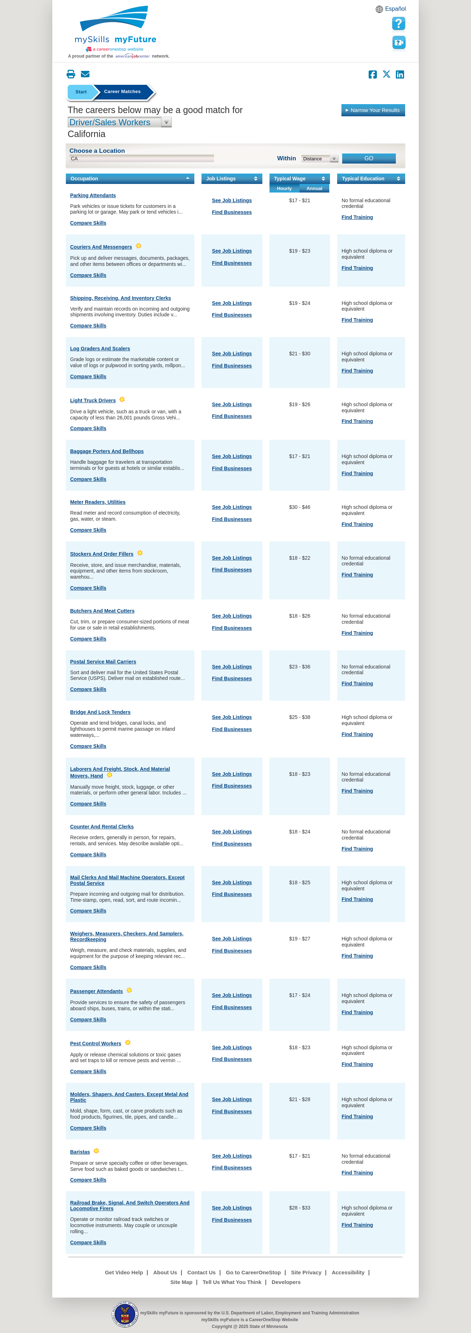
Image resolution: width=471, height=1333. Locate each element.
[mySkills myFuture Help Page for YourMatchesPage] (399, 24)
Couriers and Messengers (101, 247)
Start (81, 91)
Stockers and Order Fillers (101, 554)
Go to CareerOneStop (253, 1272)
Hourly (284, 188)
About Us (165, 1272)
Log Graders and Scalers (100, 348)
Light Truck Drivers (93, 400)
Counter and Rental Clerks (102, 827)
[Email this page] (85, 74)
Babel (380, 11)
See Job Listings (232, 200)
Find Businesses (232, 212)
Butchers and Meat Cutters (102, 611)
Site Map (181, 1282)
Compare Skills (88, 223)
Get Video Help (124, 1272)
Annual (314, 188)
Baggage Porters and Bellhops (107, 451)
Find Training (357, 217)
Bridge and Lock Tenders (100, 712)
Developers (286, 1282)
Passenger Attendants (96, 991)
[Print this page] (71, 74)
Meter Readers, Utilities (98, 502)
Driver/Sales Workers (109, 122)
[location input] (141, 158)
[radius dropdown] (320, 158)
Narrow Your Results (372, 110)
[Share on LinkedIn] (400, 74)
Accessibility (348, 1272)
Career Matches (122, 91)
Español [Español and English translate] (395, 9)
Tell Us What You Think (232, 1282)
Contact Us (202, 1272)
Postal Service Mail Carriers (103, 662)
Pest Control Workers (95, 1043)
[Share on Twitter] (387, 74)
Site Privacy (306, 1272)
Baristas (80, 1152)
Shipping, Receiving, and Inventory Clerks (120, 298)
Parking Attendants (93, 195)
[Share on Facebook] (373, 74)
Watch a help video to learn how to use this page (399, 43)
